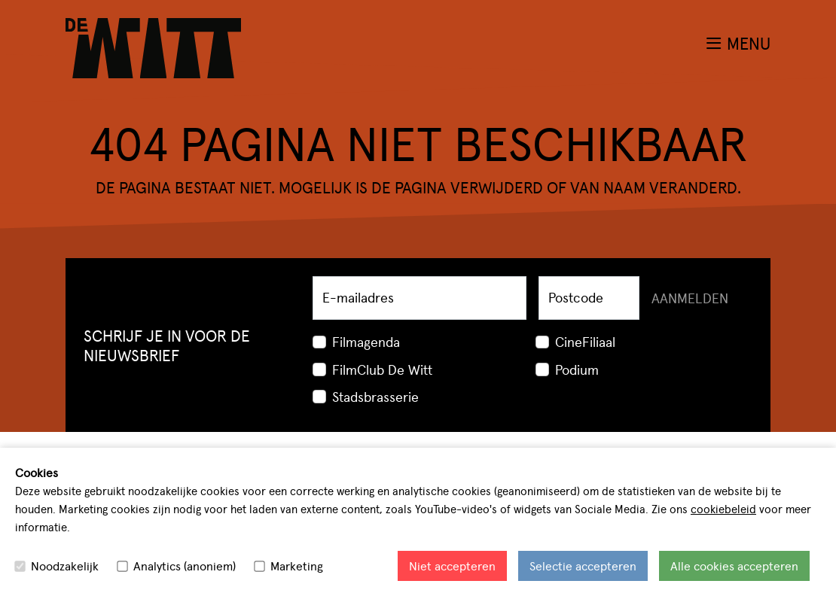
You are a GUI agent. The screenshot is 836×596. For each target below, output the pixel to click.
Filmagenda (366, 341)
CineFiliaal (585, 341)
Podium (577, 369)
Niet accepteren (452, 565)
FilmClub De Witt (382, 369)
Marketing (296, 565)
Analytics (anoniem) (184, 565)
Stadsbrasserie (375, 396)
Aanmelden (689, 297)
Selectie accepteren (582, 565)
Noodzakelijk (65, 565)
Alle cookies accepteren (734, 565)
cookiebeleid (723, 508)
